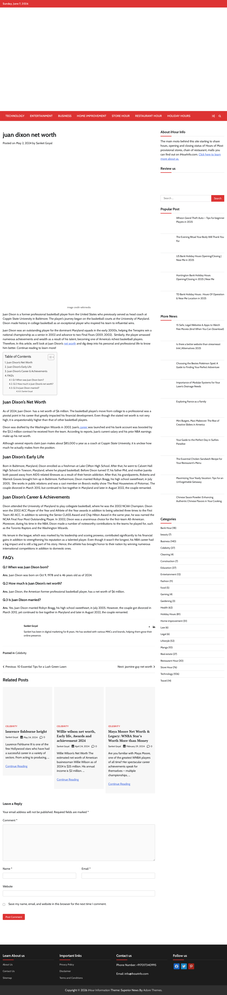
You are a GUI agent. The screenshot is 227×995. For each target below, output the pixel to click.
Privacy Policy (67, 964)
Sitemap (7, 977)
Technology (14, 116)
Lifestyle (165, 641)
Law (163, 628)
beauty (164, 535)
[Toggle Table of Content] (49, 357)
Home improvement (91, 116)
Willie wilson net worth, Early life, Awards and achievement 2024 (77, 736)
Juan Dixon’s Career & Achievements (27, 371)
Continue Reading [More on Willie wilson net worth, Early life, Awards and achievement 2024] (68, 779)
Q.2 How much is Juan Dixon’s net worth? (33, 383)
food (163, 588)
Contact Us (9, 971)
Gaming (165, 595)
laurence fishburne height (26, 731)
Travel (164, 681)
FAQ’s (10, 375)
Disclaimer (65, 971)
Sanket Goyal (44, 143)
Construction (168, 561)
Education (166, 568)
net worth (70, 343)
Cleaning (165, 555)
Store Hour (121, 116)
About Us (8, 964)
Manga (164, 648)
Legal (163, 634)
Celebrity (21, 653)
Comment (10, 820)
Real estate (167, 654)
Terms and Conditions (72, 977)
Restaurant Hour (148, 116)
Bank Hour (166, 528)
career (83, 427)
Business (64, 116)
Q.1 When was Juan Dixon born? (28, 379)
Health (164, 608)
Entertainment (41, 116)
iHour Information (99, 990)
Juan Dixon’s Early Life (19, 366)
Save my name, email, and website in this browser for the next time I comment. (57, 904)
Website (8, 886)
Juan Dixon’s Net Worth (20, 362)
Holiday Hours (178, 116)
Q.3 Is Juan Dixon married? (26, 387)
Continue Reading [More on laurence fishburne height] (16, 766)
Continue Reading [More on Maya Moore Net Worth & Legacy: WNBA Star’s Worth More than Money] (119, 784)
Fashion (165, 581)
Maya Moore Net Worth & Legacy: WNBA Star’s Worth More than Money (129, 736)
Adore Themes (152, 990)
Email (86, 868)
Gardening (166, 601)
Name (7, 868)
